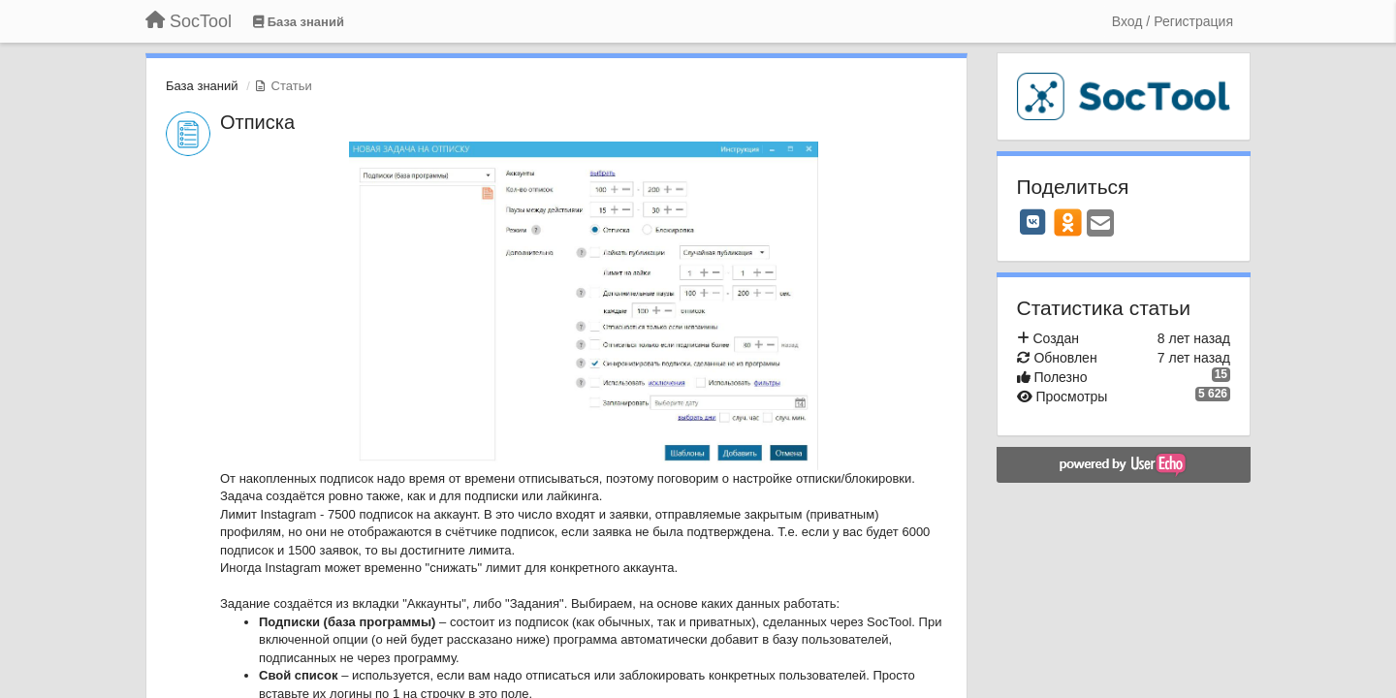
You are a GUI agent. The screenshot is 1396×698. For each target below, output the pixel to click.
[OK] (1068, 222)
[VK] (1033, 222)
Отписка (257, 122)
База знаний (202, 86)
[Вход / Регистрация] (1172, 21)
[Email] (1100, 224)
